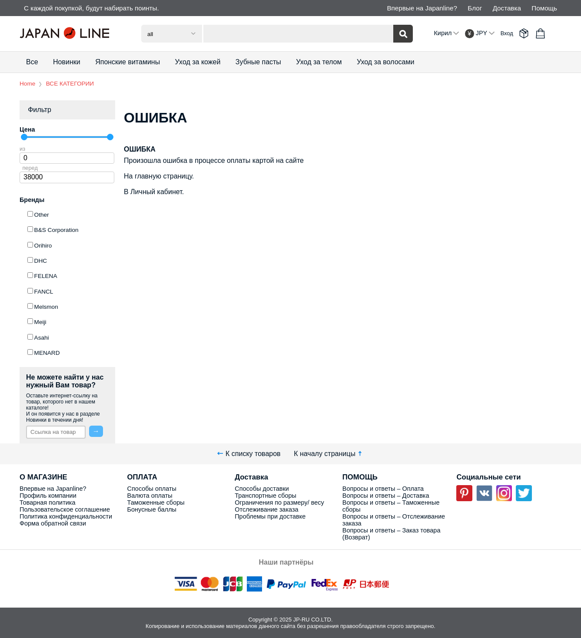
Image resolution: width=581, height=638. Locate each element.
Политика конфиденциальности (66, 516)
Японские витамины (127, 62)
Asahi (41, 337)
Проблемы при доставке (270, 516)
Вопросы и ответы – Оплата (383, 488)
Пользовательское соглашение (65, 509)
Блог (475, 8)
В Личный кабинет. (154, 191)
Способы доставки (262, 488)
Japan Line (67, 33)
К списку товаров (249, 453)
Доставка (507, 8)
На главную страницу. (159, 176)
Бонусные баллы (151, 509)
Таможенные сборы (156, 502)
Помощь (544, 8)
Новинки (66, 62)
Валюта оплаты (150, 495)
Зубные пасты (258, 62)
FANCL (43, 291)
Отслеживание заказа (266, 509)
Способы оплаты (151, 488)
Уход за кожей (198, 62)
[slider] (24, 137)
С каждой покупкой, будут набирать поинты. (91, 8)
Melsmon (46, 307)
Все (32, 62)
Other (41, 215)
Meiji (40, 322)
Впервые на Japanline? (422, 8)
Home (27, 83)
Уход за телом (319, 62)
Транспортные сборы (265, 495)
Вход (507, 33)
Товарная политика (47, 502)
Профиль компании (48, 495)
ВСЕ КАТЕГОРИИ (70, 83)
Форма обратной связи (53, 523)
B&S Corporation (56, 230)
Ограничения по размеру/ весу (279, 502)
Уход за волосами (385, 62)
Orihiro (43, 245)
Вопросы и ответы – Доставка (385, 495)
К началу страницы (329, 453)
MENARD (47, 353)
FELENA (45, 276)
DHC (40, 261)
